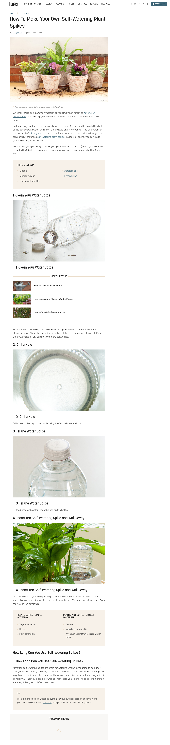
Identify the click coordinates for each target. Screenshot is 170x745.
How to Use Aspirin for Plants (48, 286)
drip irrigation (36, 133)
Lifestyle (82, 4)
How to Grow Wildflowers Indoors (49, 312)
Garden (71, 4)
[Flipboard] (143, 4)
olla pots (47, 703)
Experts (94, 4)
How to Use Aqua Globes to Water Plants (53, 299)
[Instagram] (135, 4)
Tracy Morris (17, 33)
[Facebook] (131, 4)
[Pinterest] (139, 4)
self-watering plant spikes (50, 137)
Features (105, 4)
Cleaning (60, 4)
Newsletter (159, 4)
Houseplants (24, 13)
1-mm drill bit (70, 176)
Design (49, 4)
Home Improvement (33, 4)
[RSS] (147, 4)
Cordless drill (71, 171)
